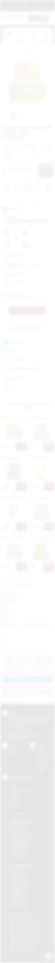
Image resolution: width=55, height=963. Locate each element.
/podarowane (29, 737)
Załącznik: (7, 625)
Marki (48, 3)
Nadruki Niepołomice (19, 890)
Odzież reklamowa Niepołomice (25, 934)
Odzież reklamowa (20, 913)
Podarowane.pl (9, 49)
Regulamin (8, 3)
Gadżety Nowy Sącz (19, 846)
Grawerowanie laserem (20, 790)
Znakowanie (37, 3)
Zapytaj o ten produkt (27, 201)
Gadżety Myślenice (18, 838)
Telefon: (6, 609)
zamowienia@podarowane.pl (37, 8)
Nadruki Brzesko (17, 874)
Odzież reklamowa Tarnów (22, 945)
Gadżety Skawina (18, 849)
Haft (11, 809)
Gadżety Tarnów (17, 853)
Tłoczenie (14, 805)
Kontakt (13, 751)
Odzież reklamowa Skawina (23, 942)
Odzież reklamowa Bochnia (22, 923)
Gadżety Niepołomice (20, 842)
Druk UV (13, 801)
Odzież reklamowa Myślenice (23, 930)
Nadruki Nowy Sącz (18, 894)
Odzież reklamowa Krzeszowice (25, 926)
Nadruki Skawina (17, 897)
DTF (11, 782)
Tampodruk (15, 797)
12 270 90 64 (11, 8)
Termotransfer (16, 813)
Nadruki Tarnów (17, 901)
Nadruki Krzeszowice (19, 882)
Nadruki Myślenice (18, 886)
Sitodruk (13, 786)
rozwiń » (18, 674)
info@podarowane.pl (29, 733)
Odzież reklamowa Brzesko (23, 919)
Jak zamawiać (22, 3)
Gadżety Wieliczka (18, 857)
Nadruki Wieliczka (18, 905)
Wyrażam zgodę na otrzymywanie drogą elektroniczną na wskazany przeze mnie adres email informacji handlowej (29, 671)
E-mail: (6, 617)
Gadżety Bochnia (17, 826)
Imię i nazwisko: (10, 593)
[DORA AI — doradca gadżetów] (48, 955)
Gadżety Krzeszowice (20, 834)
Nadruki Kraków (17, 878)
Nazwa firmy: (9, 601)
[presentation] (53, 34)
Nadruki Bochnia (17, 871)
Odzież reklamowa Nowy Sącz (24, 938)
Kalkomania (15, 794)
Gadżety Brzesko (18, 830)
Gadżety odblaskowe (29, 49)
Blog (11, 754)
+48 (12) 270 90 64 (24, 730)
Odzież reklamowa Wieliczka (23, 949)
